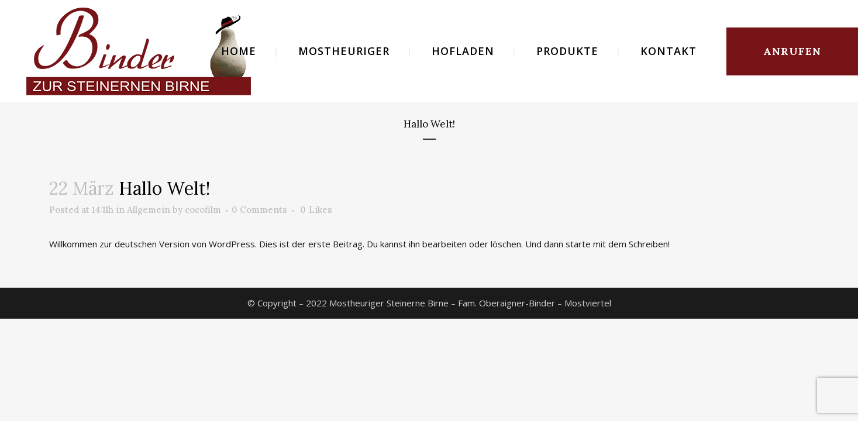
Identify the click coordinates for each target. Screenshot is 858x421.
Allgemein (148, 209)
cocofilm (203, 209)
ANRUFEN (792, 51)
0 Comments (259, 209)
